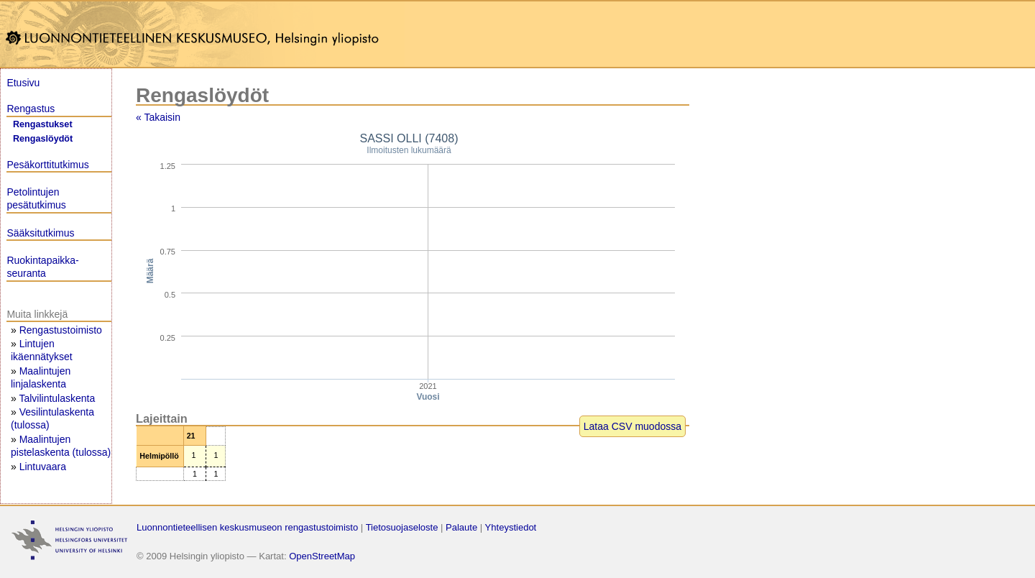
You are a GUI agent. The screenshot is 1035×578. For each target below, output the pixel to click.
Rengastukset (43, 124)
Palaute (461, 527)
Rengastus (30, 108)
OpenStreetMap (322, 556)
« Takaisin (158, 117)
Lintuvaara (42, 466)
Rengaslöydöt (43, 139)
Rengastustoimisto (60, 330)
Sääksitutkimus (40, 233)
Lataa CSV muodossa (632, 426)
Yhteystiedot (511, 527)
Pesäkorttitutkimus (47, 164)
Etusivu (23, 82)
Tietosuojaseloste (402, 527)
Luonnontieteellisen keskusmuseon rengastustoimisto (247, 527)
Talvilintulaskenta (57, 398)
